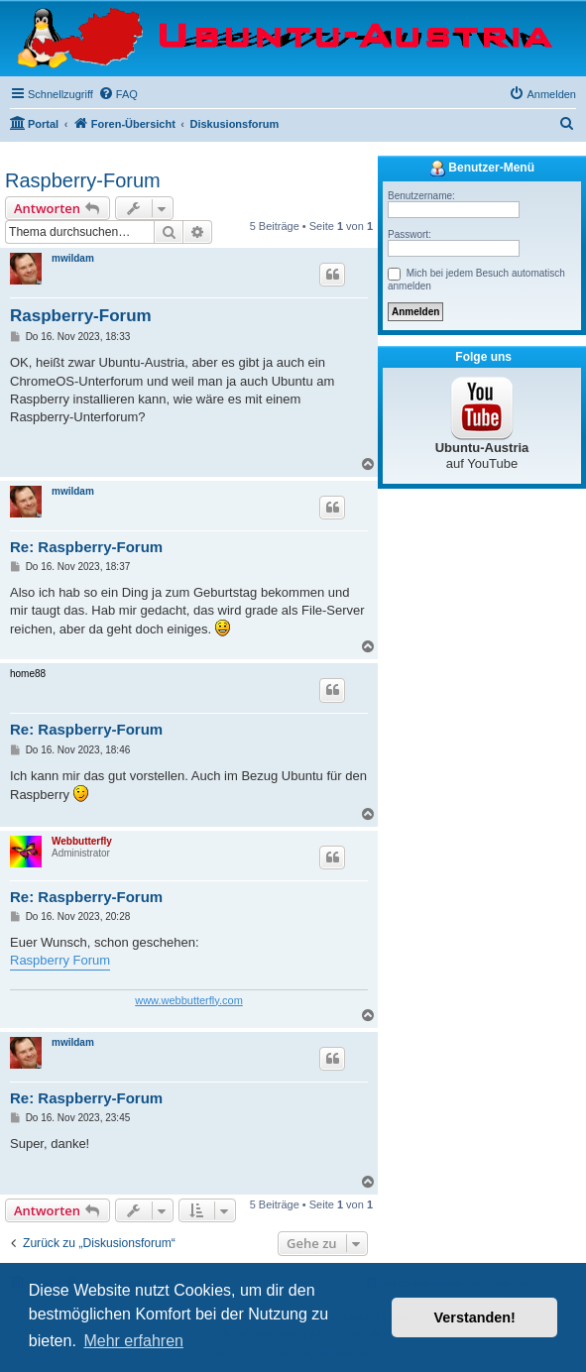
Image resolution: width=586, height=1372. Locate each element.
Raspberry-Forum (83, 180)
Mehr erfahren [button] (133, 1340)
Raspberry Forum (60, 960)
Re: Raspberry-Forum (86, 546)
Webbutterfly (82, 841)
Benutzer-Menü (481, 168)
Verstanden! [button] (475, 1317)
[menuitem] (118, 94)
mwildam (73, 258)
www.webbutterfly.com (189, 1000)
